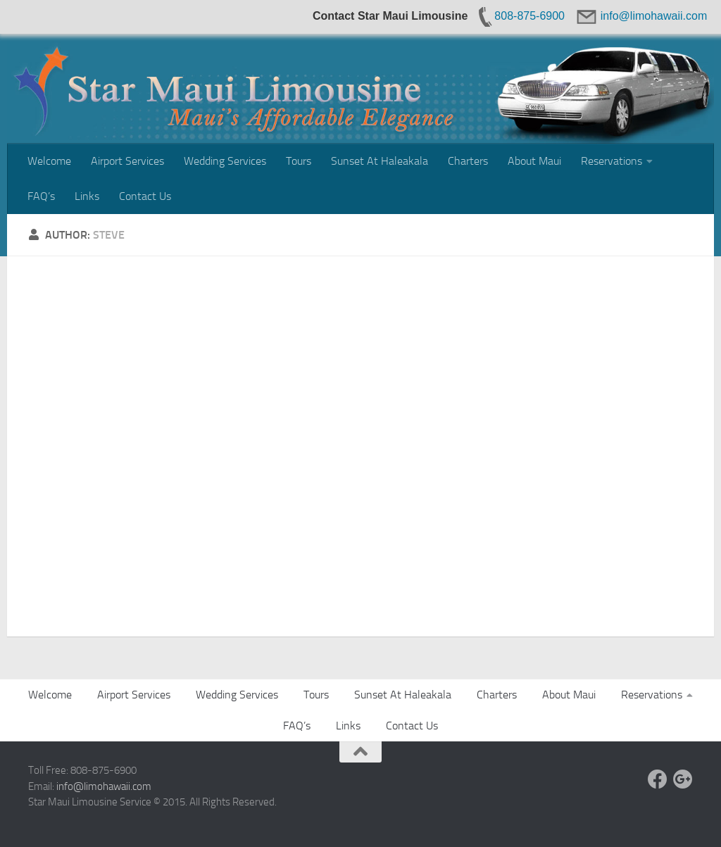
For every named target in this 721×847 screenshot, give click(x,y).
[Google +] (683, 779)
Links (87, 196)
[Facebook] (657, 779)
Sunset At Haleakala (379, 161)
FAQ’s (41, 196)
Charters (468, 161)
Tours (298, 161)
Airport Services (127, 161)
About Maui (534, 161)
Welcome (49, 161)
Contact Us (145, 196)
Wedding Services (225, 161)
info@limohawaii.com (103, 786)
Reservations (611, 161)
